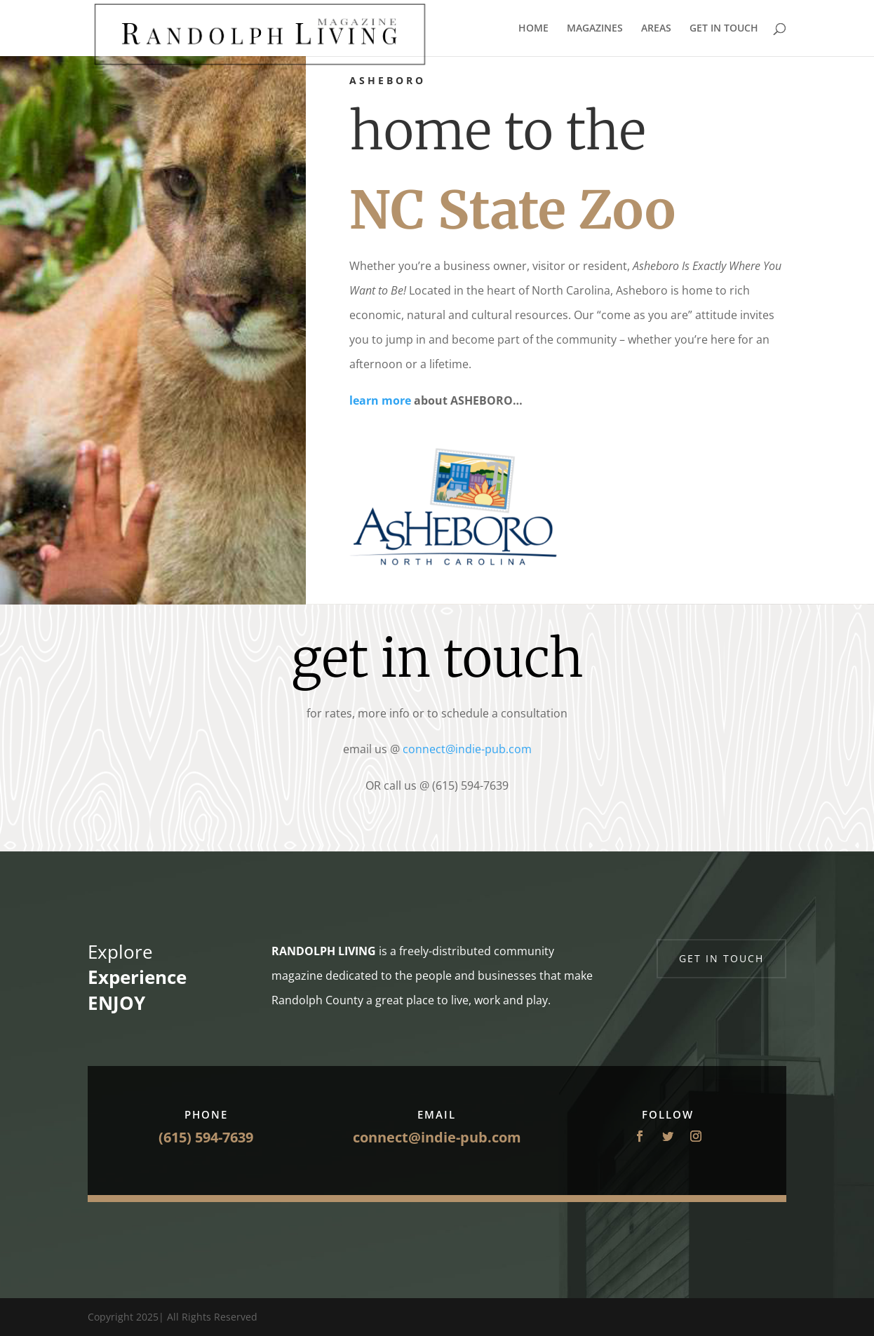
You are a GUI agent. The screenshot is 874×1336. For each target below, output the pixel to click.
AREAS (656, 28)
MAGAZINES (595, 28)
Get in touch (721, 958)
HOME (533, 28)
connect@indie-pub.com (467, 749)
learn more (380, 400)
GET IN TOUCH (724, 28)
